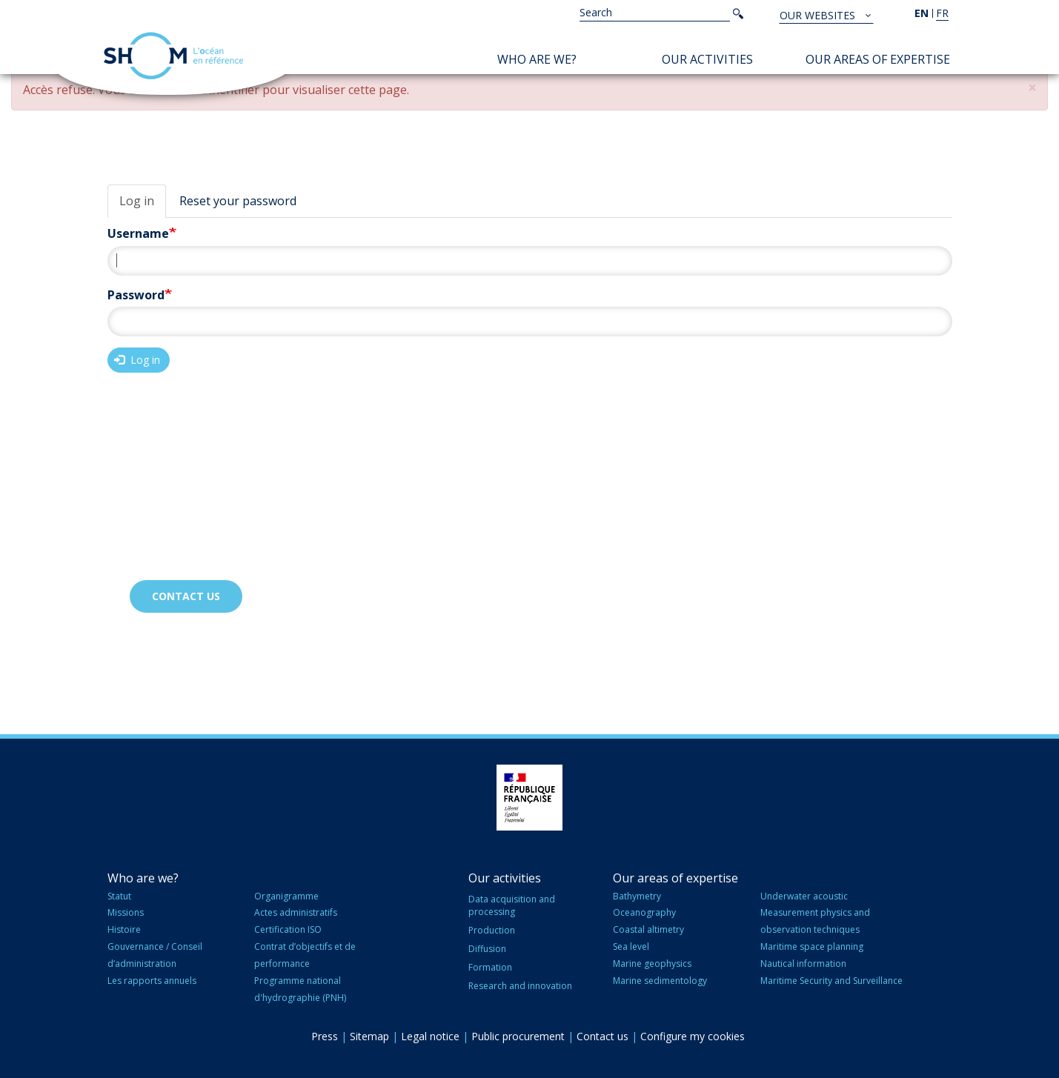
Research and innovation (520, 985)
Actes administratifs (295, 912)
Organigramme (286, 896)
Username (138, 233)
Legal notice (430, 1036)
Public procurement (518, 1036)
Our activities (707, 59)
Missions (125, 912)
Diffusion (487, 948)
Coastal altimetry (648, 929)
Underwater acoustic (804, 896)
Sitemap (369, 1036)
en (921, 13)
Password (136, 295)
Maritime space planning (811, 946)
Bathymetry (637, 896)
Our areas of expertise (878, 59)
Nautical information (803, 963)
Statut (119, 896)
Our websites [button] (819, 15)
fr (942, 13)
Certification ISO (288, 929)
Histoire (124, 929)
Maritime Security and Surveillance (831, 980)
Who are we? (537, 59)
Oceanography (644, 912)
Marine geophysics (652, 963)
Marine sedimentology (660, 980)
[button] (1032, 88)
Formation (490, 967)
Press (324, 1036)
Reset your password (237, 201)
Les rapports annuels (151, 980)
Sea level (631, 946)
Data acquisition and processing (511, 905)
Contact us (186, 596)
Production (491, 930)
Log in (136, 201)
